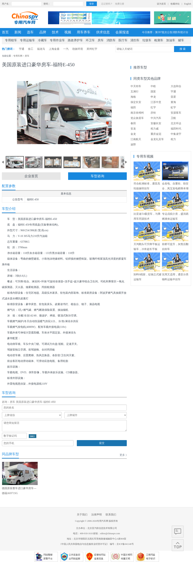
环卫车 (90, 40)
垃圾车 (146, 40)
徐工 (30, 49)
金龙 (133, 134)
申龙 (153, 96)
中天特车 (136, 86)
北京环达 (176, 123)
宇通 (21, 49)
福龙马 (41, 49)
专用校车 (11, 40)
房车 (101, 40)
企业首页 (31, 176)
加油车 (170, 40)
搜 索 (183, 49)
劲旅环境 (77, 49)
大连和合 (176, 86)
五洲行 (135, 91)
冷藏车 (42, 40)
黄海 (173, 102)
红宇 (153, 107)
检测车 (158, 40)
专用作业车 (57, 40)
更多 (122, 455)
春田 (133, 123)
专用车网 (17, 56)
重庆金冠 (156, 134)
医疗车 (123, 40)
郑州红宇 (92, 49)
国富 (153, 91)
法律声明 (96, 514)
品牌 (42, 32)
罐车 (181, 40)
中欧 (153, 86)
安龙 (133, 128)
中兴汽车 (156, 118)
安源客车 (176, 112)
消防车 (111, 40)
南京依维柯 (137, 112)
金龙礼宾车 (157, 139)
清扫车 (134, 40)
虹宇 (173, 107)
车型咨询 (97, 176)
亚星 (173, 96)
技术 (55, 32)
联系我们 (111, 514)
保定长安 (136, 102)
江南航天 (136, 139)
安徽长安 (156, 123)
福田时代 (176, 128)
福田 (133, 107)
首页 (5, 32)
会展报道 (122, 32)
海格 (133, 96)
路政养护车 (75, 40)
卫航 (173, 118)
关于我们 (82, 514)
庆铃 (153, 112)
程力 (173, 139)
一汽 (65, 49)
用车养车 (83, 32)
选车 (30, 32)
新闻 (17, 32)
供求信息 (103, 32)
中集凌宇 (176, 134)
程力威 (155, 128)
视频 (67, 32)
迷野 (133, 144)
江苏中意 (156, 102)
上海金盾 (54, 49)
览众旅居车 (137, 118)
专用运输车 (27, 40)
